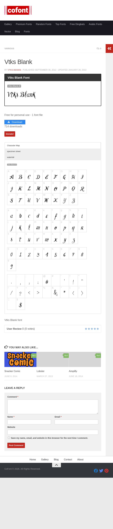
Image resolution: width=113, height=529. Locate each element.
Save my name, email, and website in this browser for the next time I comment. (49, 473)
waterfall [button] (10, 193)
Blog (17, 75)
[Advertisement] (56, 42)
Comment (12, 432)
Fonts (27, 75)
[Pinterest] (106, 506)
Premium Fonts (24, 68)
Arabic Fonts (95, 68)
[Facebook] (96, 506)
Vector (7, 75)
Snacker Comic (12, 406)
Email (58, 452)
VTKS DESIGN (14, 105)
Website (11, 462)
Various (9, 83)
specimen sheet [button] (13, 187)
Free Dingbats (77, 68)
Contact (68, 495)
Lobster (41, 406)
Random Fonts (43, 68)
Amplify (73, 406)
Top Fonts (60, 68)
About (80, 495)
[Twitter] (101, 506)
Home (33, 495)
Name (10, 452)
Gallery (8, 68)
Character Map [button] (13, 181)
